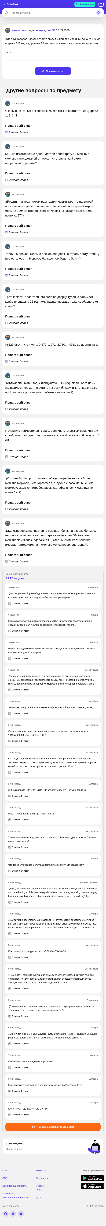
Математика (14, 103)
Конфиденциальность (14, 1185)
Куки (38, 1197)
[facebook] (5, 1213)
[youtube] (21, 1213)
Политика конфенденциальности (15, 1195)
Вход (101, 4)
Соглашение (43, 1178)
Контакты (41, 1170)
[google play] (92, 1180)
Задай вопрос (85, 4)
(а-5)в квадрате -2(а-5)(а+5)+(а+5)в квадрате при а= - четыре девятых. (47, 790)
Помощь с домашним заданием (53, 1127)
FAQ (4, 1178)
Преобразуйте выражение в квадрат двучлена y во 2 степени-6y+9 (45, 1085)
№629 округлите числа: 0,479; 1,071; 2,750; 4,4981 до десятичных (51, 344)
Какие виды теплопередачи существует (30, 1061)
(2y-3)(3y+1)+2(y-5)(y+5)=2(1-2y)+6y (28, 1108)
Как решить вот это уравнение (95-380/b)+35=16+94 (37, 951)
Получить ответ (53, 71)
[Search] (6, 13)
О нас (5, 1170)
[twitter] (13, 1213)
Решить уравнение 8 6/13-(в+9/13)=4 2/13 (31, 813)
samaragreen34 (45, 30)
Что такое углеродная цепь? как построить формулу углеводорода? (46, 864)
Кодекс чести (40, 1187)
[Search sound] (98, 13)
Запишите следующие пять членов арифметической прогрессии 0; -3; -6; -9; (50, 707)
